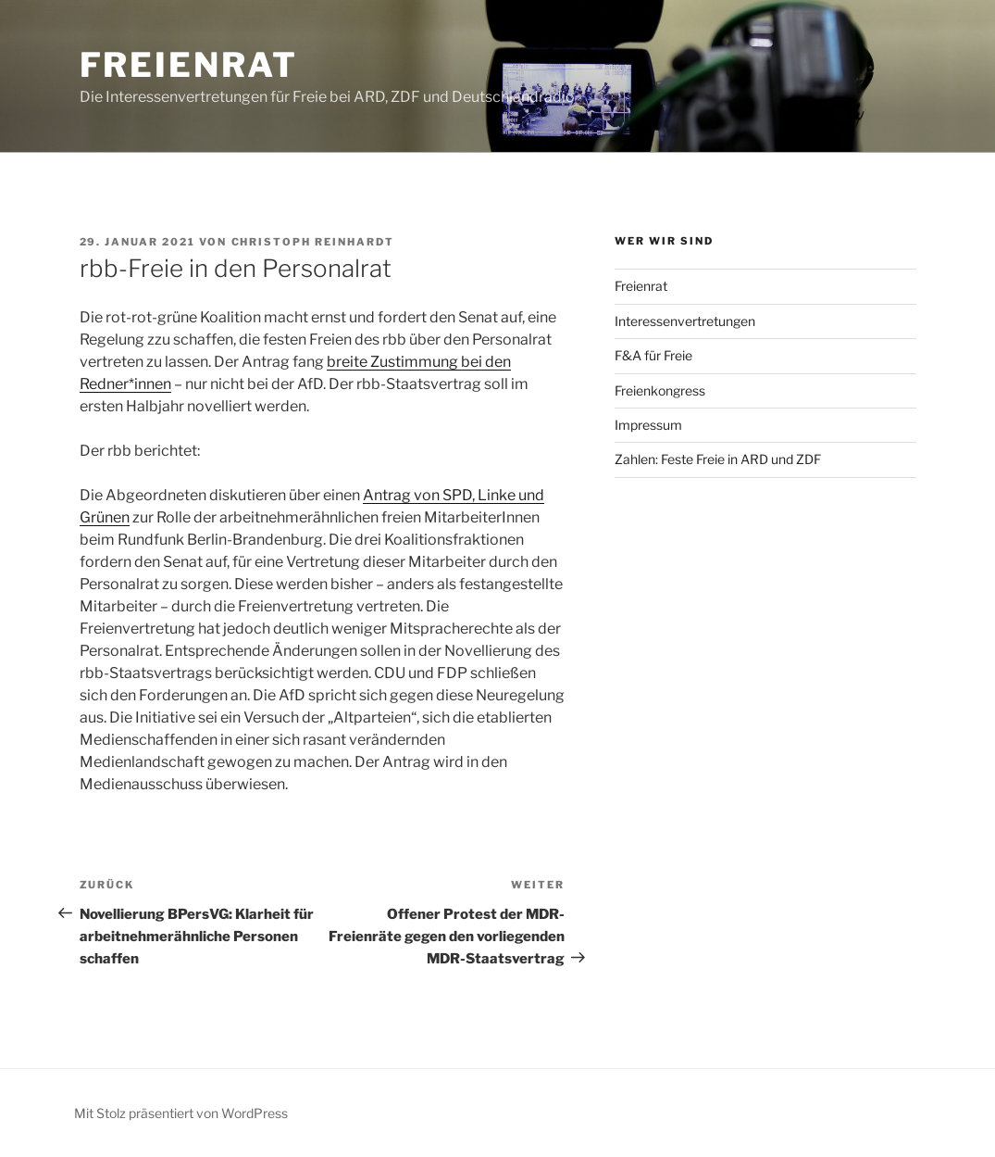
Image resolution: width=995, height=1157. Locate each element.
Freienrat (189, 64)
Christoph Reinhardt (313, 241)
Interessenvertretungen (685, 321)
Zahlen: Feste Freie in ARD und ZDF (718, 459)
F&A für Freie (653, 355)
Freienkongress (660, 390)
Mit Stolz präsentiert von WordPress (181, 1113)
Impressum (648, 425)
